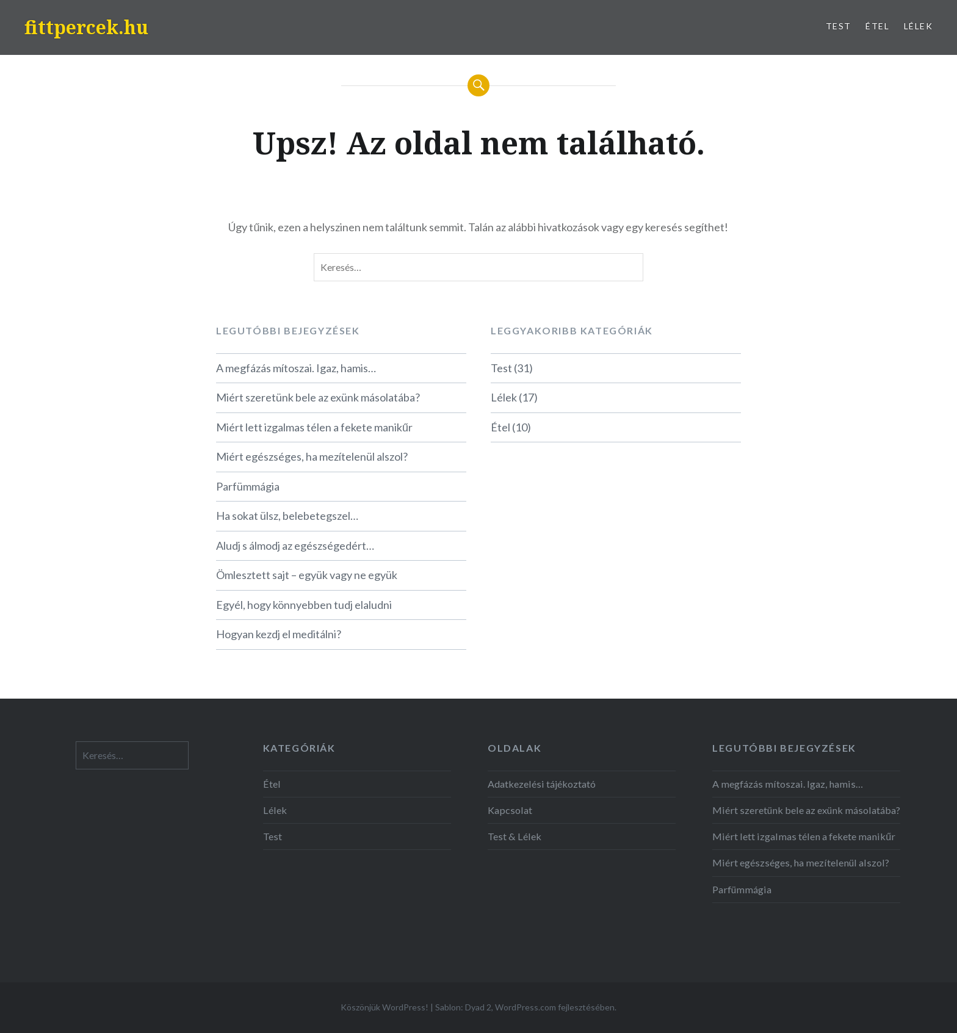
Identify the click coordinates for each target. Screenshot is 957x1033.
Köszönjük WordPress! (384, 1007)
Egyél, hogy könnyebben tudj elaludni (304, 604)
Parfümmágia (248, 486)
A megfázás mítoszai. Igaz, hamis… (296, 368)
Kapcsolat (510, 810)
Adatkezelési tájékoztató (542, 784)
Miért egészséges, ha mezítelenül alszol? (312, 456)
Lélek (918, 26)
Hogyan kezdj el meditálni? (278, 634)
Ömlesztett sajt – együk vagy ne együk (306, 574)
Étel (877, 26)
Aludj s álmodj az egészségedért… (295, 545)
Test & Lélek (514, 836)
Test (838, 26)
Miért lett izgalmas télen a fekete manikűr (314, 427)
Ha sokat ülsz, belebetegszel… (287, 515)
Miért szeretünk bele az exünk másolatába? (318, 397)
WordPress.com (525, 1007)
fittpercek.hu (86, 27)
